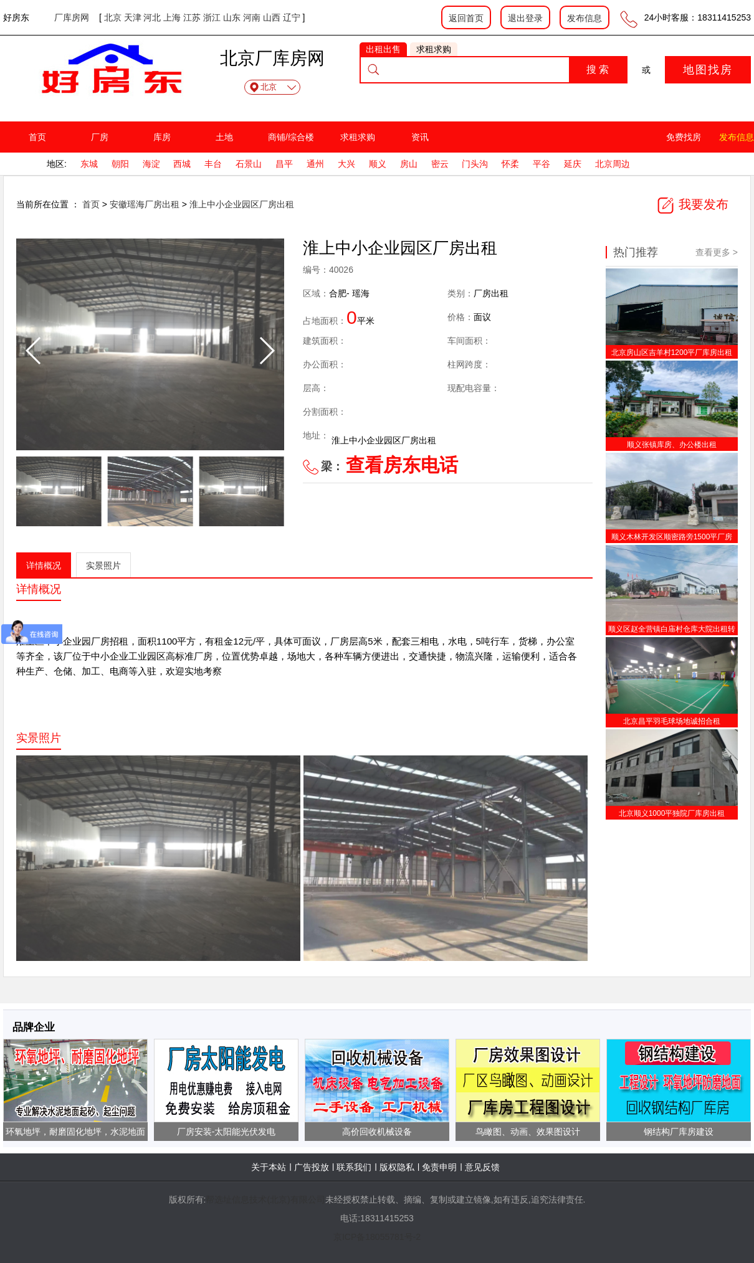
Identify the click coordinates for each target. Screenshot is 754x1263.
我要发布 (692, 204)
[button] (266, 351)
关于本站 (268, 1167)
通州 (315, 164)
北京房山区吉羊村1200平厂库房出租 (672, 352)
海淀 (151, 164)
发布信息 (584, 18)
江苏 (192, 17)
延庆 (572, 164)
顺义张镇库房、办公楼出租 (672, 444)
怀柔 (510, 164)
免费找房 (683, 137)
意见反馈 (482, 1167)
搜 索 (597, 69)
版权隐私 (396, 1167)
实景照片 (103, 565)
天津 (132, 17)
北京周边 (612, 164)
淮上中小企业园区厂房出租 (241, 204)
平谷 (541, 164)
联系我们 (353, 1167)
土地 (224, 137)
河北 (152, 17)
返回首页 (466, 18)
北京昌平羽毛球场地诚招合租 (671, 721)
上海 (172, 17)
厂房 (99, 137)
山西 (271, 17)
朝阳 (120, 164)
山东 (232, 17)
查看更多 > (716, 252)
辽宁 (291, 17)
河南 (251, 17)
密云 (440, 164)
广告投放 (311, 1167)
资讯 (420, 137)
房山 (409, 164)
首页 (37, 137)
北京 (113, 17)
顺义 (377, 164)
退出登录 (525, 18)
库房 (162, 137)
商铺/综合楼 (291, 137)
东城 (89, 164)
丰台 (213, 164)
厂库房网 (71, 17)
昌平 (284, 164)
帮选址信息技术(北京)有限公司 (265, 1199)
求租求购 (357, 137)
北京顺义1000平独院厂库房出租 (672, 813)
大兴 (346, 164)
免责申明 (439, 1167)
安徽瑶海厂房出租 (146, 204)
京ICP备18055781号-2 (377, 1237)
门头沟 (475, 164)
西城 (182, 164)
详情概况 (43, 565)
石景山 (249, 164)
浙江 (212, 17)
